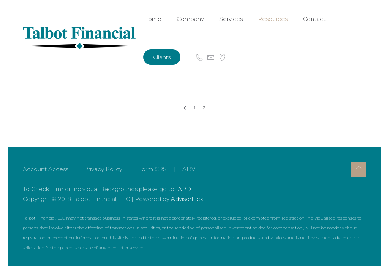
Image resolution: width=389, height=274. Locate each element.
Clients (162, 57)
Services (231, 18)
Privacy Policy (103, 169)
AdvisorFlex (187, 198)
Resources (273, 18)
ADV (188, 169)
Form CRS (152, 169)
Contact (314, 18)
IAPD (183, 189)
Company (190, 18)
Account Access (45, 169)
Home (152, 18)
